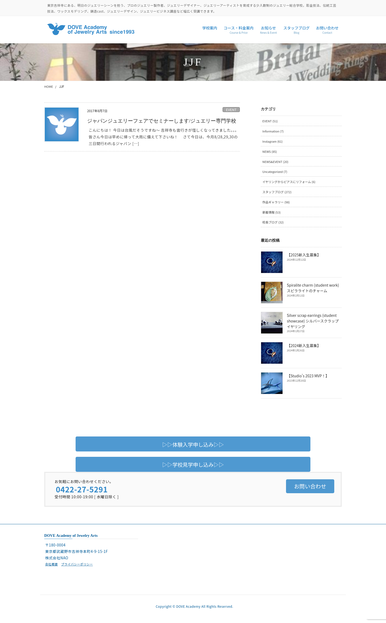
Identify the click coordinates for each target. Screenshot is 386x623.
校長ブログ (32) (273, 225)
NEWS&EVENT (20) (276, 163)
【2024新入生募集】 (303, 348)
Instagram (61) (273, 142)
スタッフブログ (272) (277, 194)
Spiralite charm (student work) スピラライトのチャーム (312, 291)
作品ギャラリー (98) (276, 204)
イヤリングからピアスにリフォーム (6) (290, 183)
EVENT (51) (270, 121)
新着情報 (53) (272, 214)
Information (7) (273, 131)
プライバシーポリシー (78, 567)
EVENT (231, 109)
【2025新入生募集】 (303, 258)
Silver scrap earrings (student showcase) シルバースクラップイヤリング (314, 324)
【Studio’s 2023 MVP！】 (308, 379)
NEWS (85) (270, 152)
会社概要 (51, 567)
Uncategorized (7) (275, 173)
